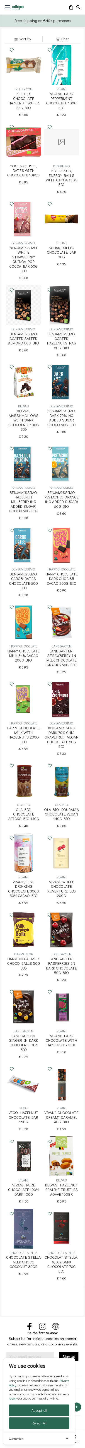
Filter (62, 38)
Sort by (22, 38)
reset (12, 1398)
